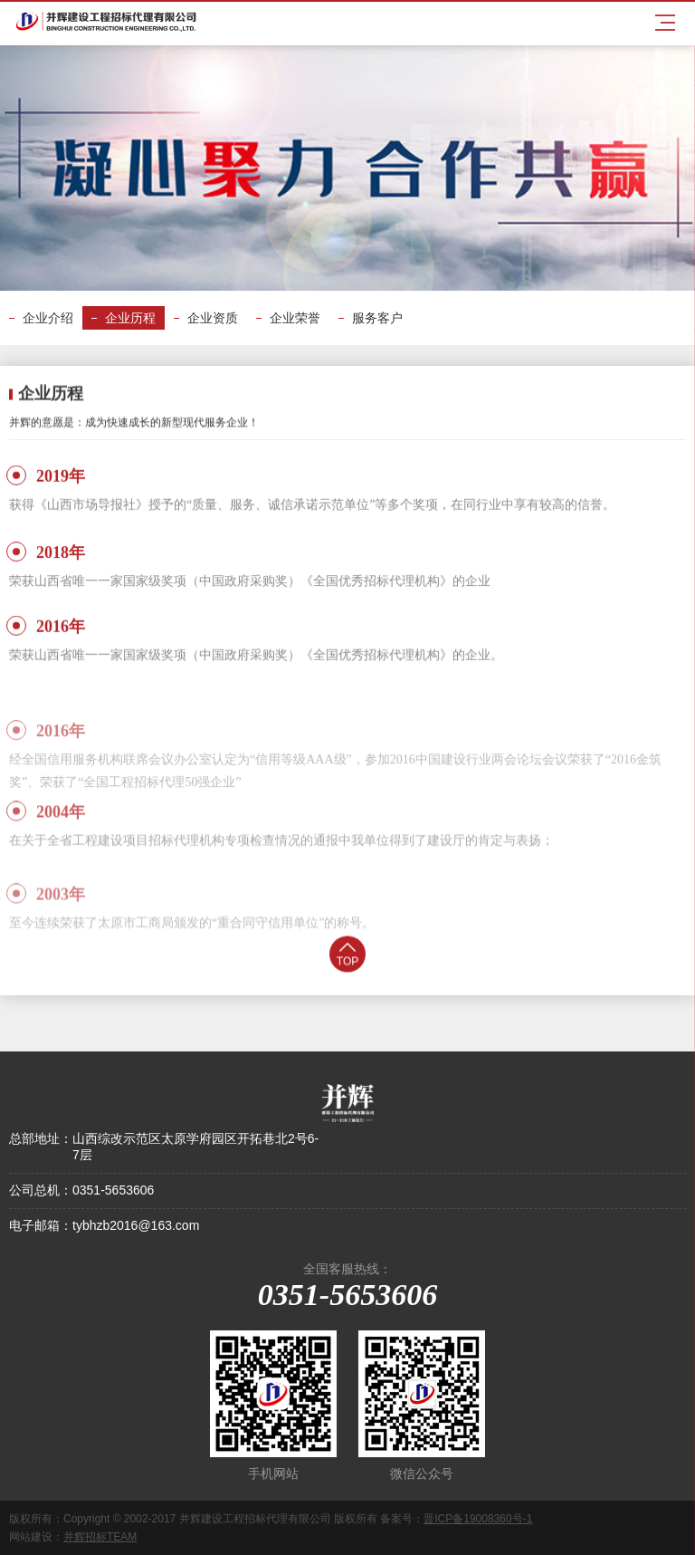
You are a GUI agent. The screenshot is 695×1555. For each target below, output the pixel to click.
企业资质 (212, 318)
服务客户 (377, 318)
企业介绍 (48, 318)
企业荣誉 (295, 318)
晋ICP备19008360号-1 (478, 1518)
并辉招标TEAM (100, 1537)
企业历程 (130, 318)
